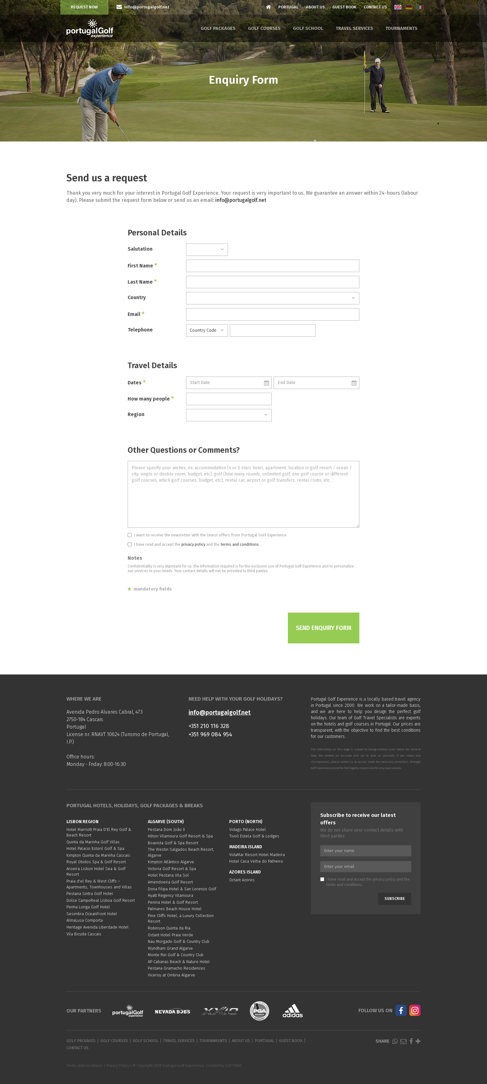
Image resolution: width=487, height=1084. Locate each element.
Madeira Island (245, 847)
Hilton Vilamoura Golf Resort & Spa (180, 836)
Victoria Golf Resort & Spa (172, 868)
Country (137, 297)
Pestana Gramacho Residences (176, 968)
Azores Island (245, 872)
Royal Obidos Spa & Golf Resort (96, 861)
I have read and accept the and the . (194, 544)
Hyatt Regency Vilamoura (170, 895)
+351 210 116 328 (209, 726)
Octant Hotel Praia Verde (170, 935)
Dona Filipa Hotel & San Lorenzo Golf (182, 889)
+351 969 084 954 (210, 734)
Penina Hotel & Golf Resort (173, 902)
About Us (315, 7)
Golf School (308, 28)
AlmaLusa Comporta (84, 920)
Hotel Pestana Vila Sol (168, 875)
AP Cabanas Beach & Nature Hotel (179, 961)
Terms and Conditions (84, 1065)
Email (136, 314)
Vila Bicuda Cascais (83, 934)
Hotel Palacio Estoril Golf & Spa (95, 848)
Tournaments (401, 28)
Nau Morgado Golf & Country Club (178, 941)
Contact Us (375, 7)
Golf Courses (264, 28)
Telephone (140, 330)
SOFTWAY (233, 1065)
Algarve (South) (166, 821)
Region (136, 414)
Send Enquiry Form (323, 628)
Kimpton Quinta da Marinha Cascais (98, 855)
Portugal (288, 7)
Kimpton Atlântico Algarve (171, 861)
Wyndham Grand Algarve (170, 948)
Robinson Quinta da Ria (169, 928)
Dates (137, 382)
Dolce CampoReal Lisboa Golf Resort (100, 900)
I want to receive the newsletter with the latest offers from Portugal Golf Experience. (207, 535)
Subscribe (395, 898)
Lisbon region (82, 821)
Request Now (84, 7)
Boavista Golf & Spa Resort (173, 843)
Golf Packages (218, 28)
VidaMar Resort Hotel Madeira (257, 854)
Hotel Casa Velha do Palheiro (256, 861)
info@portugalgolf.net (240, 200)
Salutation (140, 249)
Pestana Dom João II (166, 829)
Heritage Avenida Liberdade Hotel (97, 927)
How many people (151, 398)
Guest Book (344, 7)
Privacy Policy (117, 1065)
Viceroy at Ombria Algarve (171, 975)
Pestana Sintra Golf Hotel (89, 893)
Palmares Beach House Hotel (175, 908)
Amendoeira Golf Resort (170, 882)
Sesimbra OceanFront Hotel (91, 913)
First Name (142, 265)
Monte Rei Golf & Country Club (175, 954)
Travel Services (354, 28)
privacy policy (193, 544)
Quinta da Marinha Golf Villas (93, 842)
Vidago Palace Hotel (247, 829)
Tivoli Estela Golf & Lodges (254, 836)
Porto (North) (245, 821)
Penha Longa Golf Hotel (88, 907)
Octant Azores (242, 880)
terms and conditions (240, 544)
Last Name (142, 281)
